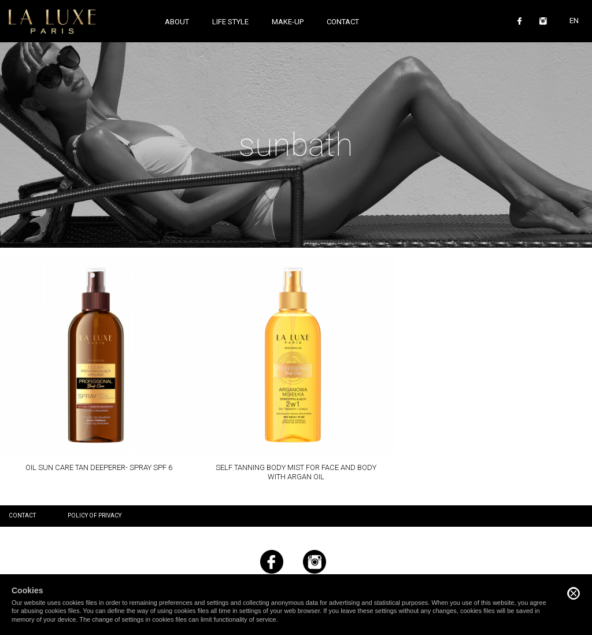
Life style (230, 21)
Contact (343, 21)
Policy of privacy (94, 515)
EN (574, 20)
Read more (98, 365)
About (177, 21)
